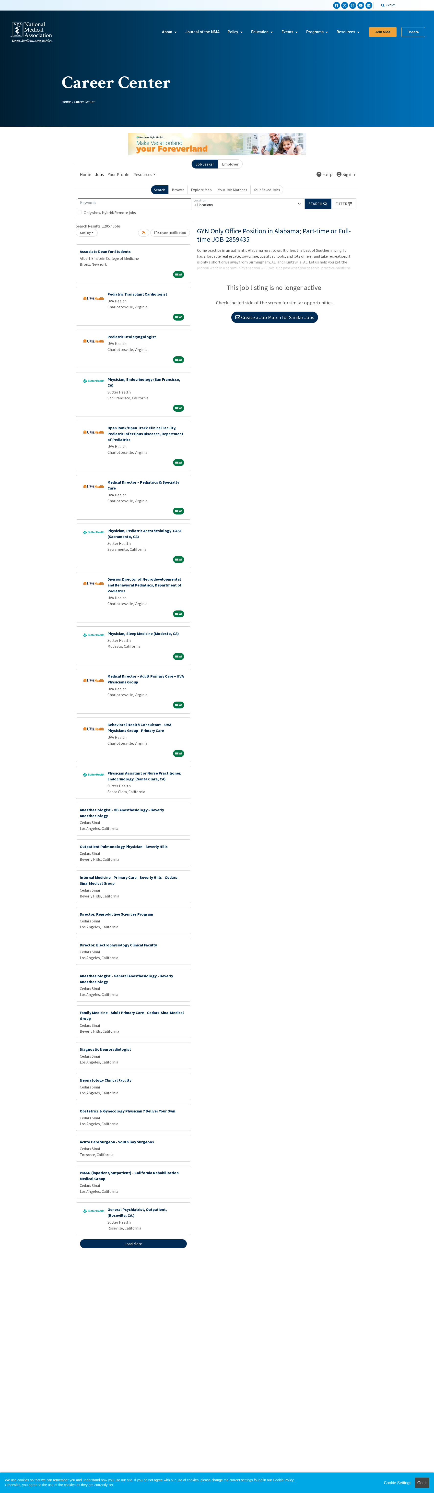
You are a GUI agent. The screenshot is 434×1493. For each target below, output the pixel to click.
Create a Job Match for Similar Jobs (274, 317)
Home (66, 102)
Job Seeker (205, 164)
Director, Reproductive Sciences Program (116, 914)
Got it (422, 1483)
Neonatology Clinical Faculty (105, 1080)
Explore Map (201, 189)
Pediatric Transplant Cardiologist (137, 294)
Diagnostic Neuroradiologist (105, 1049)
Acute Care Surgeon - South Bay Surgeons (117, 1141)
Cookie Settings (397, 1483)
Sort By (85, 232)
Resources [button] (142, 174)
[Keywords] (134, 203)
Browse (178, 189)
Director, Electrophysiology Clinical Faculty (118, 945)
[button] (343, 203)
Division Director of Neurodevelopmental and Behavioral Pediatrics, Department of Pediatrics (144, 585)
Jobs (99, 174)
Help (325, 174)
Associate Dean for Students (105, 251)
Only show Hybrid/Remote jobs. (110, 213)
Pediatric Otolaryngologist (131, 336)
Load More (133, 1243)
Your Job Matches (232, 189)
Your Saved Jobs (267, 189)
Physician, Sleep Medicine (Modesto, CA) (143, 633)
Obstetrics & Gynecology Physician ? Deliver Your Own (127, 1111)
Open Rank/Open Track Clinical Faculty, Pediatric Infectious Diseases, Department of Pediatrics (145, 433)
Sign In (346, 174)
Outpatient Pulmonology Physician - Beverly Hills (124, 846)
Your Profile (118, 174)
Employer (230, 164)
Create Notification (170, 232)
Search (159, 189)
